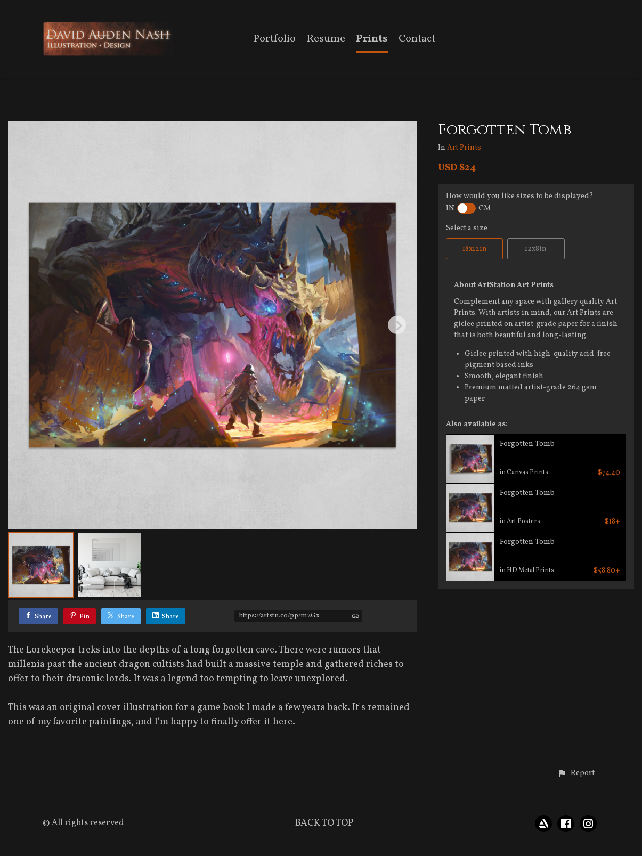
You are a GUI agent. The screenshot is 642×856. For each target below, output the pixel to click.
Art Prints (464, 148)
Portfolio (274, 39)
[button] (576, 773)
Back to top (324, 823)
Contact (417, 39)
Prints (372, 39)
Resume (325, 39)
